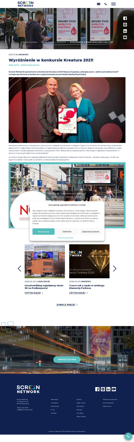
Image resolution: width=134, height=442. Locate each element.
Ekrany (79, 399)
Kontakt (54, 413)
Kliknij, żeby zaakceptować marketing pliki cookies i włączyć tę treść (67, 195)
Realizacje (54, 399)
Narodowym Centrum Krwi (41, 145)
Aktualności (55, 406)
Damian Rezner (85, 157)
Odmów (67, 231)
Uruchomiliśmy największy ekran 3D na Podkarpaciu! (44, 286)
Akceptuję (43, 231)
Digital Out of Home (88, 145)
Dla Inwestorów (108, 403)
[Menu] (113, 4)
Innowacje (54, 403)
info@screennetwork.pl (24, 409)
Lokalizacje (43, 281)
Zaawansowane (90, 231)
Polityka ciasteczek (65, 237)
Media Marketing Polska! (74, 74)
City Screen (80, 406)
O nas (53, 409)
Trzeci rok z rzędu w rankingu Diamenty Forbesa (86, 286)
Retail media (81, 416)
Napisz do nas (67, 359)
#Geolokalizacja (30, 65)
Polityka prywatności (110, 399)
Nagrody (23, 54)
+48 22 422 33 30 (22, 407)
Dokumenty (107, 406)
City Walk (80, 413)
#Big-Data (14, 65)
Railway (79, 409)
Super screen (81, 403)
